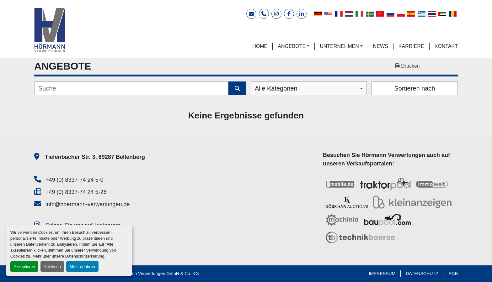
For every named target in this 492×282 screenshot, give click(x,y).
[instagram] (276, 14)
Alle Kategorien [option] (276, 88)
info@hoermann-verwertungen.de (87, 204)
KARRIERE (411, 46)
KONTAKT (446, 46)
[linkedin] (302, 14)
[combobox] (308, 88)
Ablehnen (52, 266)
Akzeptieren (24, 266)
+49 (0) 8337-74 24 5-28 (76, 192)
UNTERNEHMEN (339, 46)
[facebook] (289, 14)
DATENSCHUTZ (422, 273)
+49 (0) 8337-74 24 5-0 (74, 180)
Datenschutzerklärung (84, 256)
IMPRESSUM (382, 273)
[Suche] (131, 88)
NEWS (380, 46)
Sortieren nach (414, 88)
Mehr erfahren (82, 266)
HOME (259, 46)
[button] (293, 46)
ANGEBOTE (292, 46)
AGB (453, 273)
